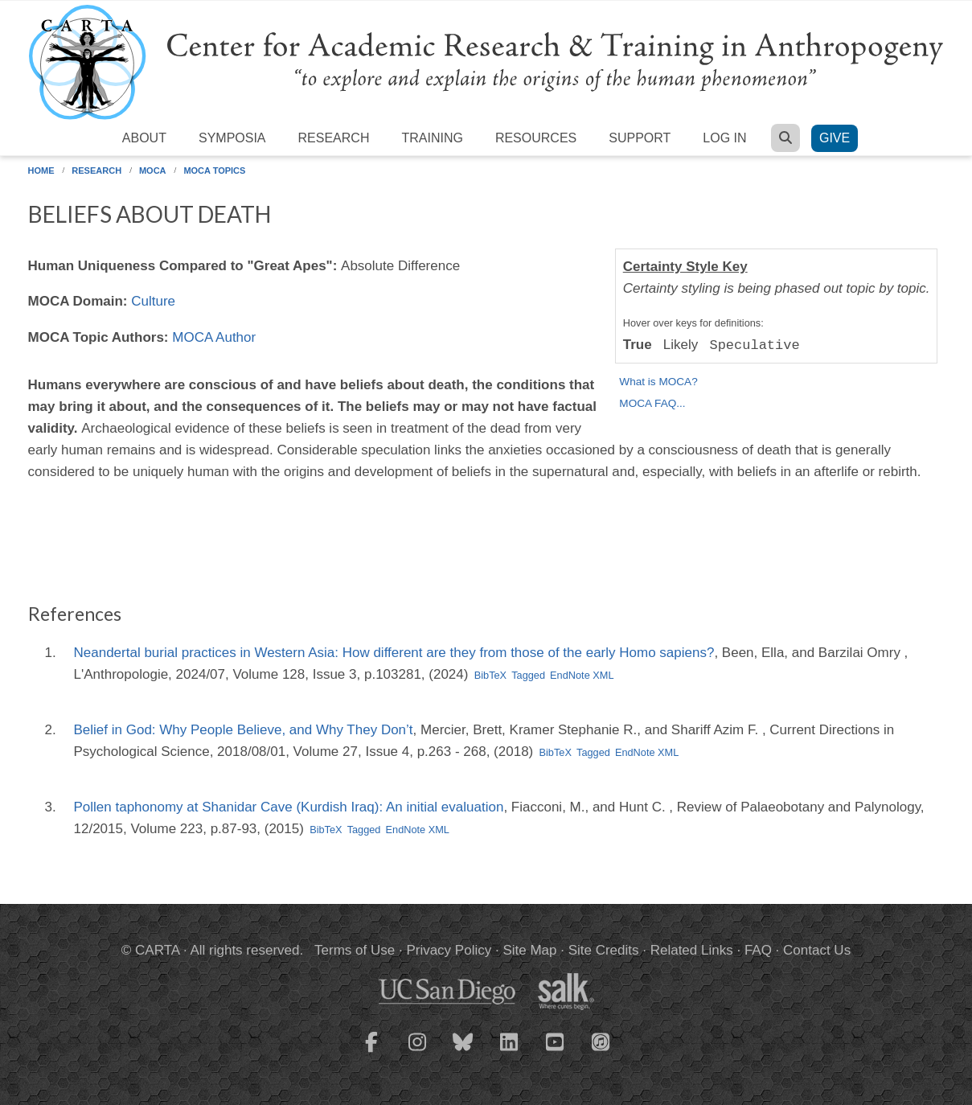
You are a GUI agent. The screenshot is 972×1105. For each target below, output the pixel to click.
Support (640, 138)
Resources (535, 138)
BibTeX (490, 675)
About (144, 138)
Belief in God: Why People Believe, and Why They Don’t (243, 729)
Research (334, 138)
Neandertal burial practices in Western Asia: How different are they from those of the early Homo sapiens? (394, 652)
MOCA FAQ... (652, 403)
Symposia (232, 138)
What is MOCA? (658, 382)
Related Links (691, 950)
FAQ (758, 950)
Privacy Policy (448, 950)
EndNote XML (581, 675)
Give (834, 138)
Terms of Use (354, 950)
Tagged (528, 675)
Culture (153, 301)
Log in (724, 138)
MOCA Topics (214, 170)
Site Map (529, 950)
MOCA (152, 170)
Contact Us (817, 950)
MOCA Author (214, 337)
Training (431, 138)
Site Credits (603, 950)
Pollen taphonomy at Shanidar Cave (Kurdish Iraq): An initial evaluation (289, 807)
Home (41, 170)
